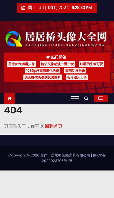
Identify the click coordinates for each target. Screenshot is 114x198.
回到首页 (54, 126)
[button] (88, 98)
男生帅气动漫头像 (21, 64)
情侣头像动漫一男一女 (57, 64)
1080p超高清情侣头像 (42, 70)
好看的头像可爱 (91, 64)
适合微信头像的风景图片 (43, 77)
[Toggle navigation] (75, 98)
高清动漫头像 (75, 70)
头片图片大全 (77, 77)
